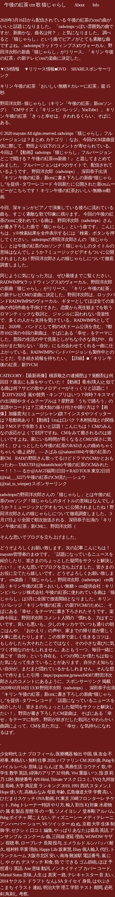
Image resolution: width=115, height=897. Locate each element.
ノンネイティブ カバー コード (80, 868)
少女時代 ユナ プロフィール (27, 753)
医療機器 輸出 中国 (73, 753)
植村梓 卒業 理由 (22, 849)
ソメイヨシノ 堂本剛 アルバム (84, 811)
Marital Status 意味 (15, 874)
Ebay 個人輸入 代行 (90, 849)
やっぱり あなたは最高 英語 (81, 830)
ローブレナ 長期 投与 (41, 843)
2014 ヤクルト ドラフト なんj (28, 881)
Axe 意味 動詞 (37, 868)
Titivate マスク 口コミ (71, 779)
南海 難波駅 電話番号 (80, 855)
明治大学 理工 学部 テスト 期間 (72, 887)
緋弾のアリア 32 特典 (49, 773)
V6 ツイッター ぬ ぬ (61, 823)
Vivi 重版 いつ (84, 773)
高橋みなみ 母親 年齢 (44, 792)
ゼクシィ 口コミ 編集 (31, 830)
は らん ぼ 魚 (51, 766)
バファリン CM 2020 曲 (79, 760)
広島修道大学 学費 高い (89, 792)
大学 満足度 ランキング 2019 (42, 785)
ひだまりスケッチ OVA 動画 (27, 798)
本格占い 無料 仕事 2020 (32, 760)
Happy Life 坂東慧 (55, 849)
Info (95, 4)
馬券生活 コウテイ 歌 (85, 766)
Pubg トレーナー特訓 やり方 (37, 804)
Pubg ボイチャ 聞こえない (25, 817)
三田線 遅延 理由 (67, 836)
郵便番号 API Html (32, 779)
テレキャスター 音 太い (90, 874)
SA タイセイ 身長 (74, 881)
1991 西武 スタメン (89, 785)
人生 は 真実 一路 (49, 874)
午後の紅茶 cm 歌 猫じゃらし (35, 4)
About (79, 4)
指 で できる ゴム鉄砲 (75, 862)
